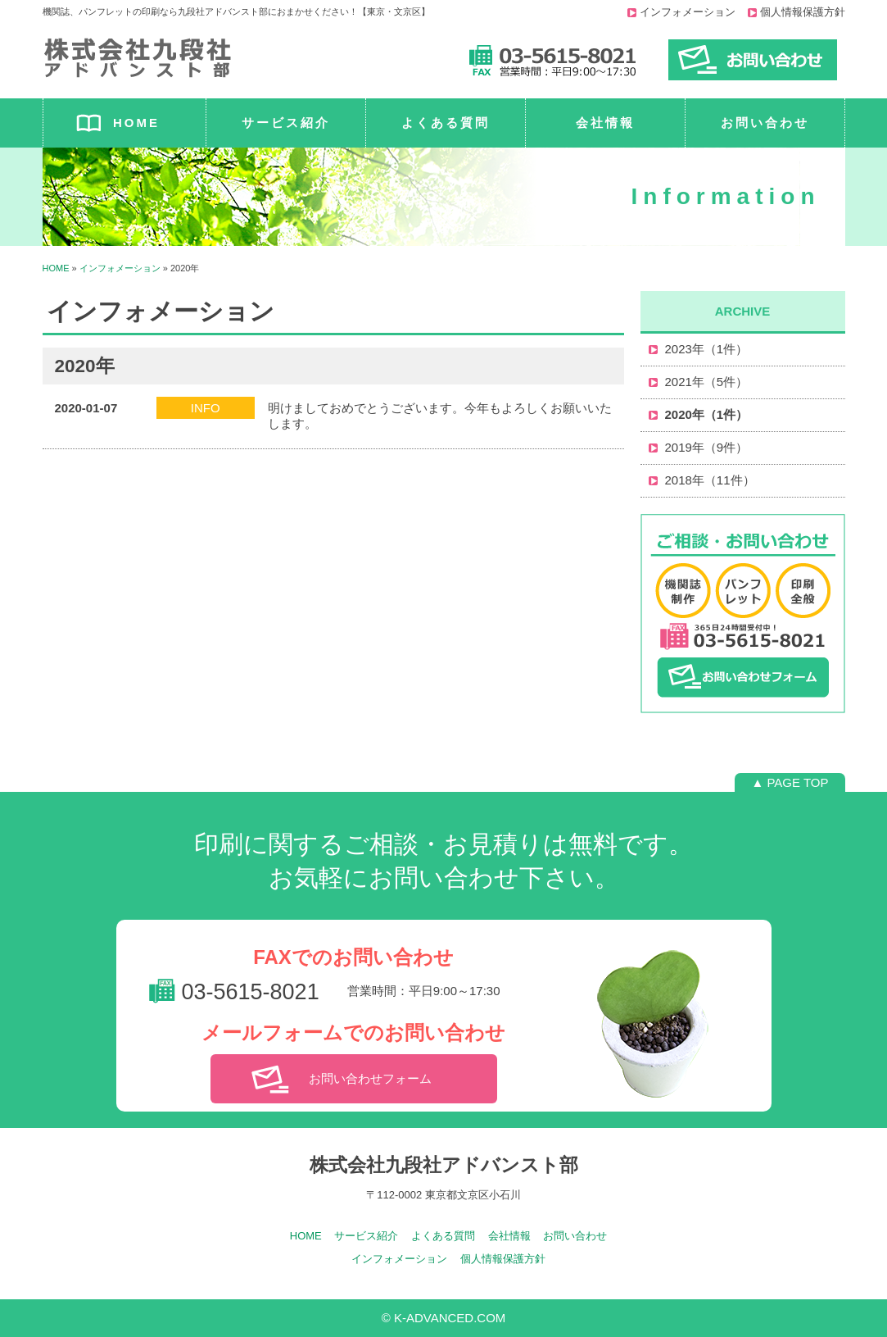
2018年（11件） (710, 480)
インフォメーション (687, 12)
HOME (136, 123)
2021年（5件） (707, 382)
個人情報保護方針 (802, 12)
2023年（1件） (707, 349)
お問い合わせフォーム (370, 1078)
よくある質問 (445, 123)
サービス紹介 (286, 123)
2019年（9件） (707, 447)
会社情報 (605, 123)
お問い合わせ (765, 123)
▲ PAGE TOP (789, 782)
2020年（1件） (707, 414)
